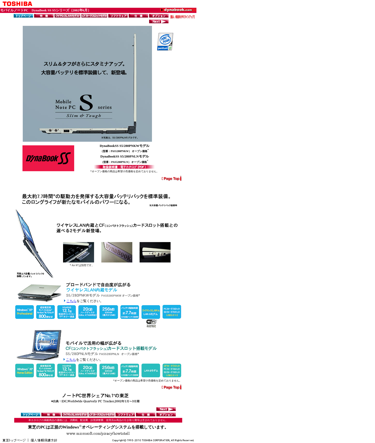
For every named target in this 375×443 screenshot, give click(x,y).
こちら (71, 301)
